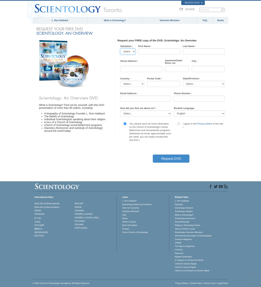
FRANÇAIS (39, 214)
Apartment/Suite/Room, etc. (173, 61)
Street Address (128, 61)
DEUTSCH (39, 236)
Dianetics (179, 204)
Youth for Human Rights (185, 267)
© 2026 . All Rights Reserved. (61, 283)
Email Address (128, 93)
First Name (144, 46)
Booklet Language (184, 108)
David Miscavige (182, 222)
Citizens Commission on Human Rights (192, 270)
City (194, 61)
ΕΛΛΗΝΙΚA (80, 221)
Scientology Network (184, 208)
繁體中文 (38, 229)
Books (220, 20)
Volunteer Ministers (170, 20)
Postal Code (153, 78)
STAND (178, 243)
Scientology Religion (184, 211)
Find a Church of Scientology (135, 232)
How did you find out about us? (137, 108)
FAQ (205, 20)
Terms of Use (210, 283)
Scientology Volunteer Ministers (188, 232)
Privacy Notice (204, 123)
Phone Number (182, 93)
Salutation (125, 46)
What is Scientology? (115, 20)
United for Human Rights (185, 264)
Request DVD (171, 158)
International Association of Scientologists (193, 236)
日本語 (37, 222)
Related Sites (193, 2)
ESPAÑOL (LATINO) (84, 214)
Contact (125, 229)
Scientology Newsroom (185, 218)
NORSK (78, 207)
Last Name (188, 46)
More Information (129, 225)
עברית (37, 218)
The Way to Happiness (185, 246)
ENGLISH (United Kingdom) (46, 207)
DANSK (37, 210)
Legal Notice (222, 283)
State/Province (191, 78)
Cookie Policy (196, 283)
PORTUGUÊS (81, 228)
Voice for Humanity (130, 208)
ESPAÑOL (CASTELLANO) (87, 218)
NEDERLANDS (41, 232)
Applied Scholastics (183, 257)
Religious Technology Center (187, 225)
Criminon (179, 250)
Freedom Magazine (183, 239)
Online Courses (129, 222)
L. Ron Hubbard (60, 20)
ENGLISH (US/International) (46, 203)
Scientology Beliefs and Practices (137, 204)
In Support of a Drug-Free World (189, 260)
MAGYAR (79, 203)
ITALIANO (79, 224)
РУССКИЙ (39, 225)
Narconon (179, 253)
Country (124, 78)
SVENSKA (79, 210)
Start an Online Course (185, 229)
